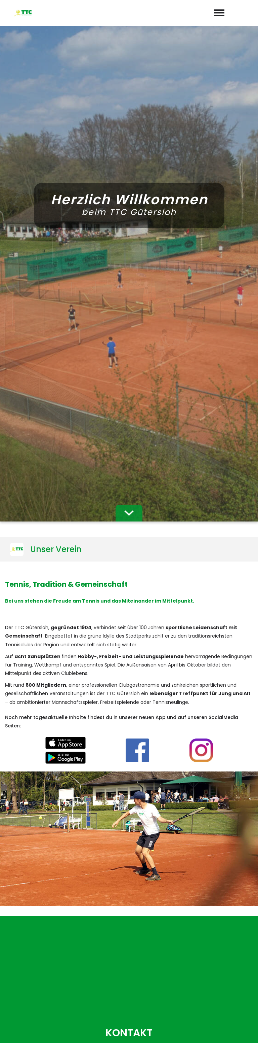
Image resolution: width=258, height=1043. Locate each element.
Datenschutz (238, 1030)
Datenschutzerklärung (139, 788)
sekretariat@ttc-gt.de (134, 959)
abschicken (129, 806)
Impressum (200, 1030)
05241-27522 (133, 949)
